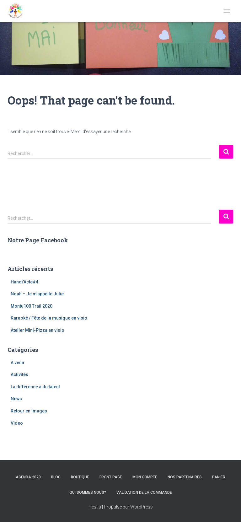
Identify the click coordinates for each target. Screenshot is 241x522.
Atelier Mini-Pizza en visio (37, 330)
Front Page (110, 477)
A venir (18, 362)
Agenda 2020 (28, 477)
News (16, 398)
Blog (56, 477)
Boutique (80, 477)
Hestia (94, 506)
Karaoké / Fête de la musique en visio (49, 317)
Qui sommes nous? (87, 492)
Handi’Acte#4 (24, 281)
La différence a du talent (35, 386)
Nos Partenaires (185, 477)
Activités (19, 374)
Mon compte (144, 477)
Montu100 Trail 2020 (31, 306)
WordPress (141, 506)
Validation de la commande (144, 492)
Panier (218, 477)
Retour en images (29, 410)
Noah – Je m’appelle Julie (37, 293)
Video (17, 423)
